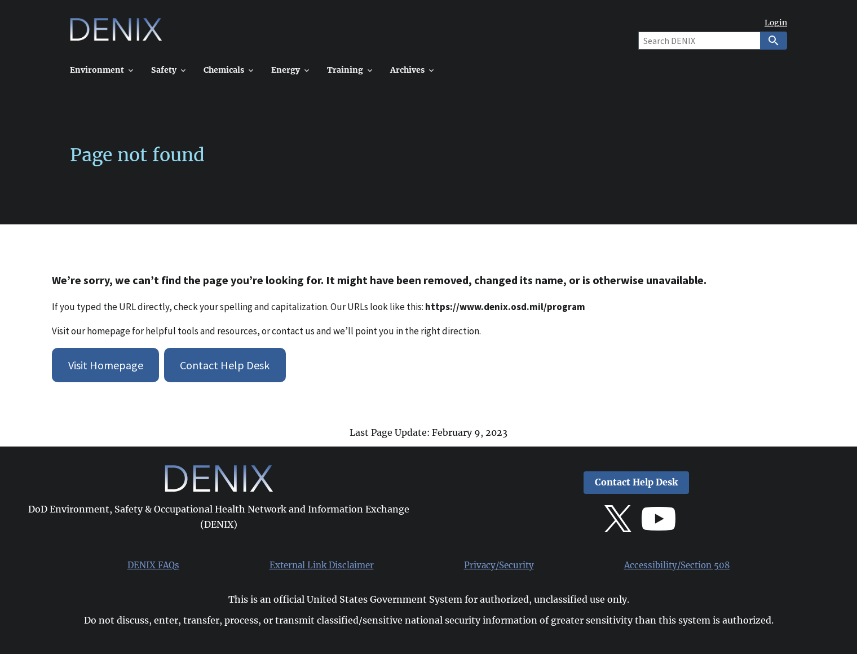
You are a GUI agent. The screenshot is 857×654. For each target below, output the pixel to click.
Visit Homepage (105, 365)
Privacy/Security (499, 565)
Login (776, 23)
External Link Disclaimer (322, 565)
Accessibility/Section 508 (677, 565)
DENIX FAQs (153, 565)
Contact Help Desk (225, 365)
